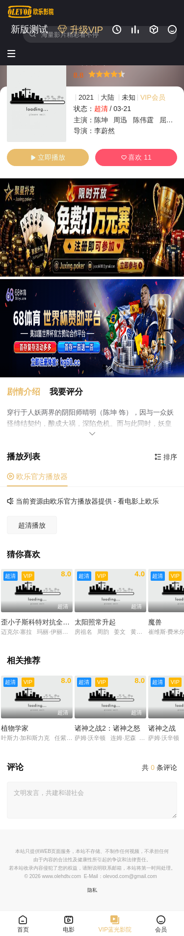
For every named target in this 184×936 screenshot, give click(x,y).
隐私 (92, 890)
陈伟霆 (143, 120)
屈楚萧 (169, 120)
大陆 (107, 97)
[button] (28, 391)
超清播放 (32, 525)
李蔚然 (104, 131)
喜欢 (136, 157)
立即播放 (47, 157)
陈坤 (101, 120)
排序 (166, 457)
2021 (86, 97)
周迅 (120, 120)
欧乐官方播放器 (37, 476)
